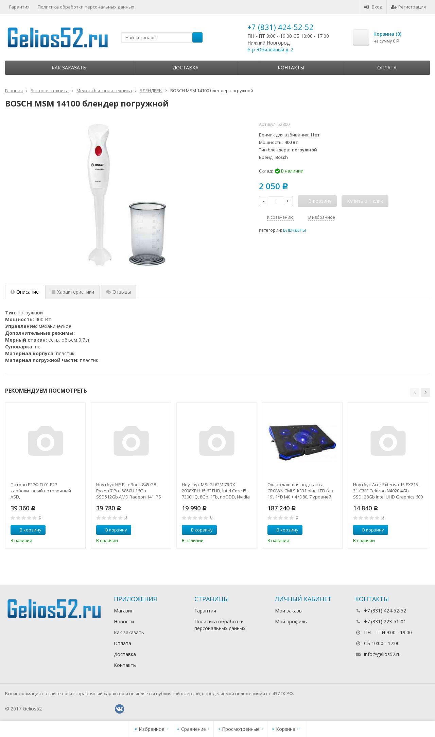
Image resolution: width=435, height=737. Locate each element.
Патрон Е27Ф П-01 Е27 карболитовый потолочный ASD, (41, 490)
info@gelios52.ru (382, 654)
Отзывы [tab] (118, 292)
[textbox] (162, 37)
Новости (124, 621)
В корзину (26, 530)
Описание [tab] (25, 292)
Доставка (185, 67)
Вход (373, 7)
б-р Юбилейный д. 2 (270, 49)
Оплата (387, 67)
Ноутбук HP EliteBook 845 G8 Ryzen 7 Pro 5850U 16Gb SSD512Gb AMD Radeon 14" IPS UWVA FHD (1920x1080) (128, 490)
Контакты (291, 67)
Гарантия (19, 7)
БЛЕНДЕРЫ (294, 230)
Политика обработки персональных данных (86, 7)
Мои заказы (288, 610)
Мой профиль (291, 621)
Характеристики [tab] (72, 292)
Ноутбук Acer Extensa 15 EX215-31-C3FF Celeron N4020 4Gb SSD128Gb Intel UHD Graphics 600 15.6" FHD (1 (388, 490)
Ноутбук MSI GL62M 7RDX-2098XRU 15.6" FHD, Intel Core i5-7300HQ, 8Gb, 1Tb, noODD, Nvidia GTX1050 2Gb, (216, 490)
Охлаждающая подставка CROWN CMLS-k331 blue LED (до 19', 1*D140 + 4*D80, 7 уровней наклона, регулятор (300, 490)
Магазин (124, 610)
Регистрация (408, 7)
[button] (414, 392)
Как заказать (69, 67)
